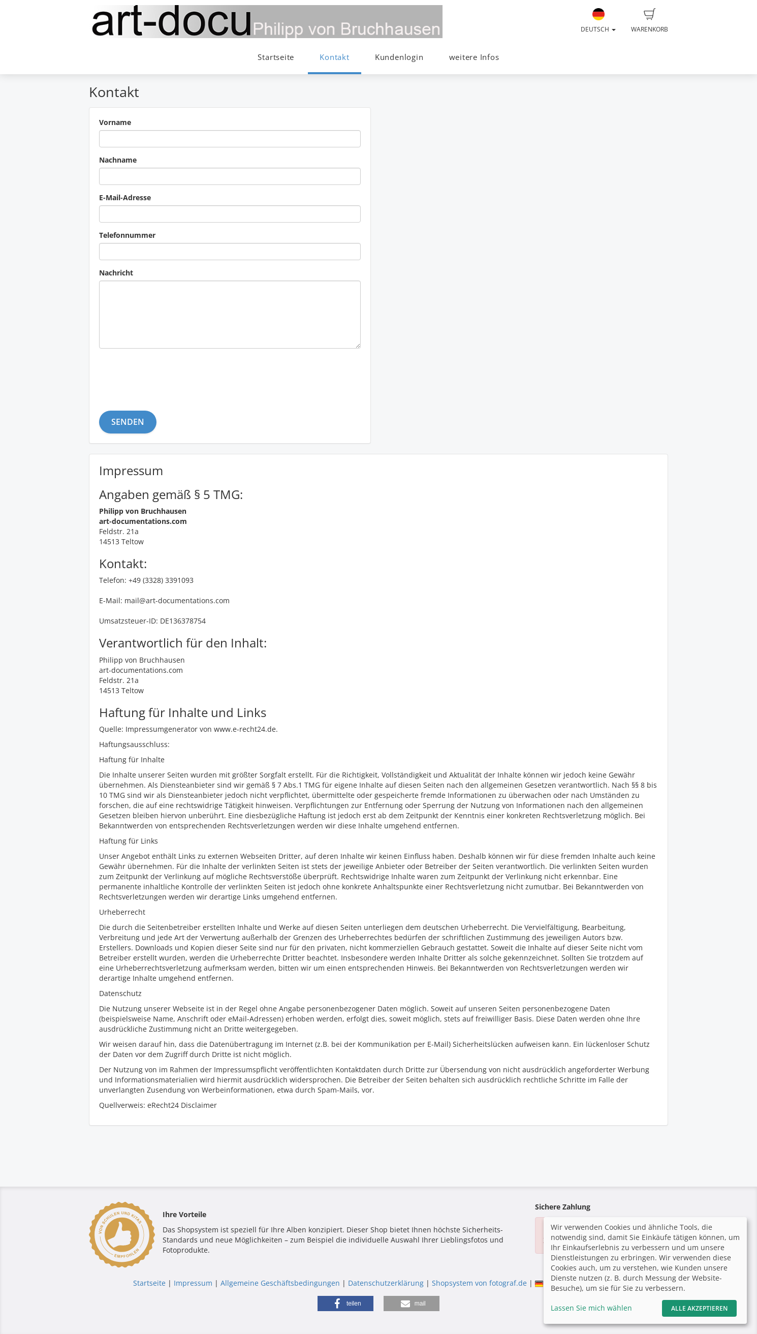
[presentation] (176, 376)
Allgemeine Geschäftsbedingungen (280, 1283)
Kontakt (334, 57)
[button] (345, 1303)
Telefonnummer (127, 235)
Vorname (115, 122)
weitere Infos (474, 57)
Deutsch (598, 21)
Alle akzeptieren (699, 1308)
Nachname (118, 160)
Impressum (193, 1283)
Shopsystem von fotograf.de (479, 1283)
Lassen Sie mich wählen (591, 1308)
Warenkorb (649, 21)
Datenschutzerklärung (386, 1283)
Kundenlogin (399, 57)
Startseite (276, 57)
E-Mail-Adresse (125, 197)
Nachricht (116, 272)
